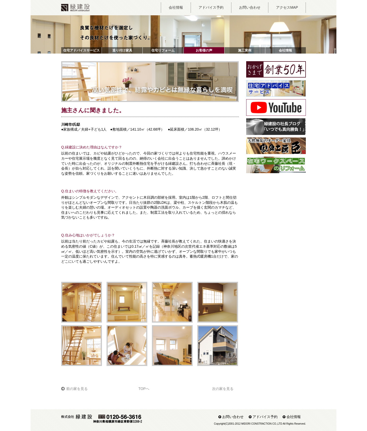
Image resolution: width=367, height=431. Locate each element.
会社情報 (176, 7)
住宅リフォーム (163, 50)
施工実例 (244, 50)
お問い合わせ (249, 7)
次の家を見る (222, 389)
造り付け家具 (122, 50)
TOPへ (143, 389)
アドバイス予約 (211, 7)
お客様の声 (204, 50)
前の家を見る (77, 389)
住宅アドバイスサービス (81, 50)
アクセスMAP (287, 7)
